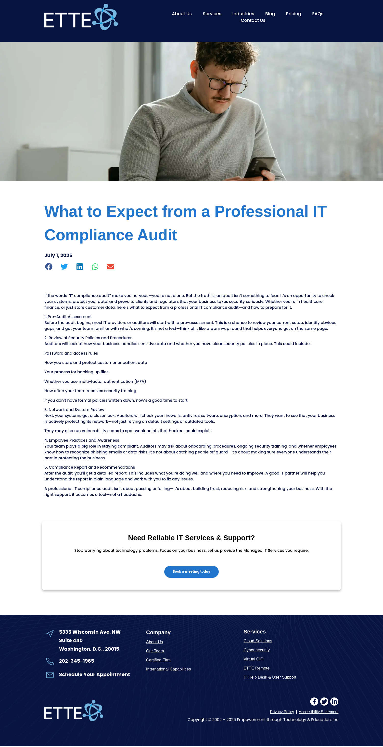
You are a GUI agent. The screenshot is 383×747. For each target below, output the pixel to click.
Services (212, 14)
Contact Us (253, 20)
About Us (182, 14)
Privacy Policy (281, 712)
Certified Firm (158, 660)
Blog (270, 14)
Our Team (155, 651)
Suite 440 (71, 640)
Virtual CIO (253, 659)
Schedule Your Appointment (94, 674)
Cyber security (256, 650)
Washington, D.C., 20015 (89, 649)
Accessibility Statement (318, 712)
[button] (49, 266)
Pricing (293, 14)
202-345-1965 (76, 661)
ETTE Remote (256, 668)
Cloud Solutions (258, 641)
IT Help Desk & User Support (270, 677)
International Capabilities (169, 669)
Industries (243, 14)
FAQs (317, 14)
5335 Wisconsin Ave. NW (90, 632)
